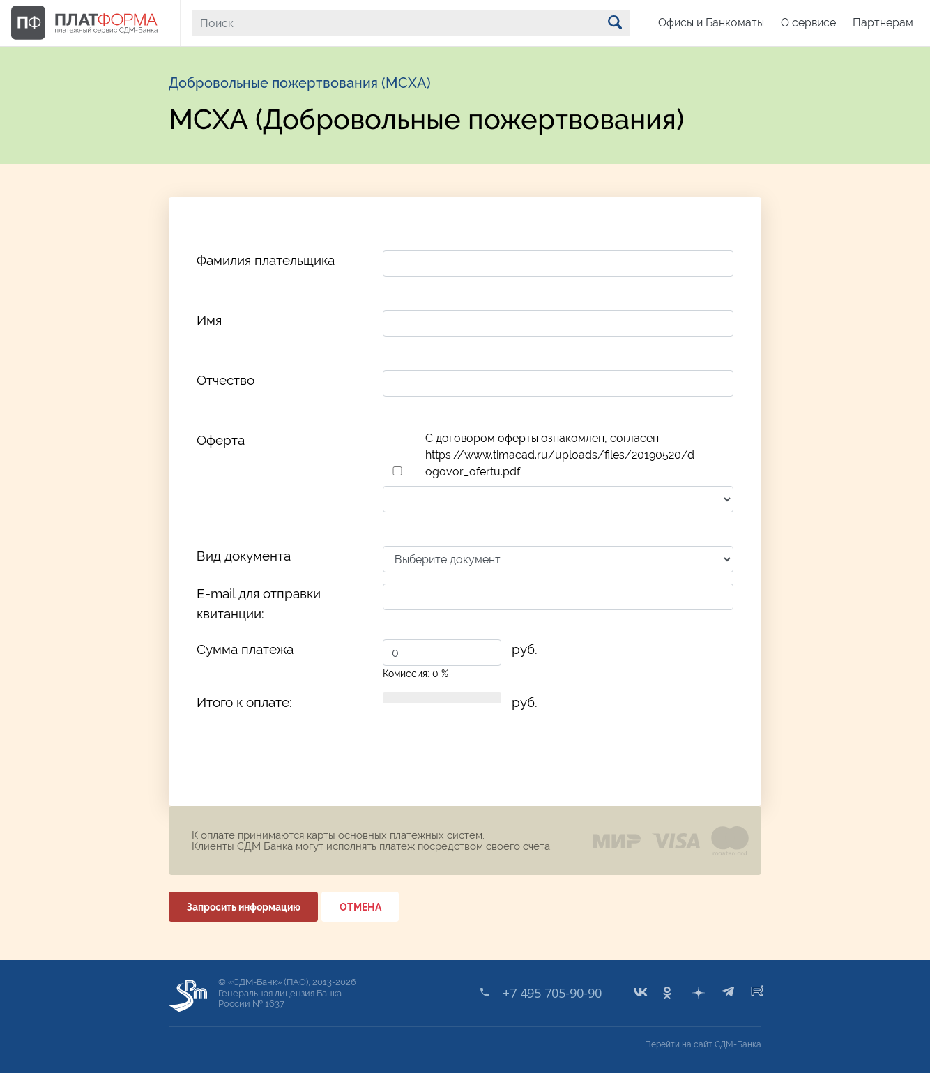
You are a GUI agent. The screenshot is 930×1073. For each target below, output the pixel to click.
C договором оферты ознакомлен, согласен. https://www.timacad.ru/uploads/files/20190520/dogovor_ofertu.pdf (559, 455)
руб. (525, 649)
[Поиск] (411, 23)
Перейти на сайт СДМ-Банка (703, 1044)
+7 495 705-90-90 (552, 992)
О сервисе (808, 22)
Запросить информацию (243, 907)
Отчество (225, 380)
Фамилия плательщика (266, 260)
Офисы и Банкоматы (711, 22)
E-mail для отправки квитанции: (259, 603)
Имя (209, 320)
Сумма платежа (245, 649)
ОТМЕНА (360, 907)
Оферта (221, 440)
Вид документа (244, 555)
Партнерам (883, 22)
